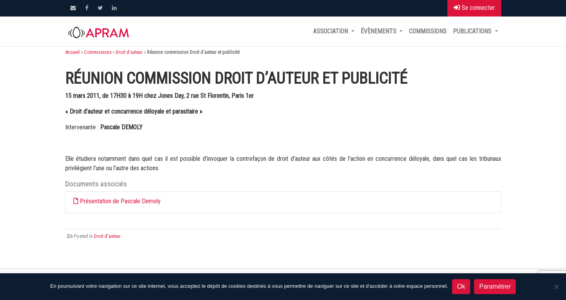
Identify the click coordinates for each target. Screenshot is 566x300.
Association (331, 31)
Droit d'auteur (129, 52)
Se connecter (474, 7)
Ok (461, 286)
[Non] (556, 287)
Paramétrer (495, 286)
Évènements (379, 31)
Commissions (428, 31)
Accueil (72, 52)
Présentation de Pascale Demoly (120, 201)
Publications (473, 31)
